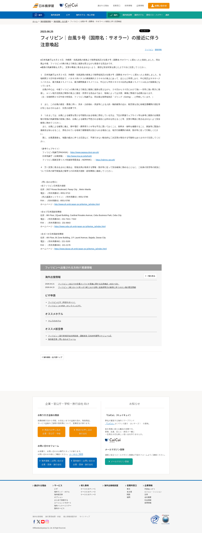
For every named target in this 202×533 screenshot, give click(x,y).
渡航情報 (158, 50)
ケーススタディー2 (88, 492)
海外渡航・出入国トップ (52, 357)
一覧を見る (151, 276)
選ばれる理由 (103, 5)
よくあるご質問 (76, 454)
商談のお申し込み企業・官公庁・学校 (51, 432)
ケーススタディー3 (88, 495)
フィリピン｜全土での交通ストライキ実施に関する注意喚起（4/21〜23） (88, 284)
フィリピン (149, 50)
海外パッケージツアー (62, 506)
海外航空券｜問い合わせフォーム (62, 339)
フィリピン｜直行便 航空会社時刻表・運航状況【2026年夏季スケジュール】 (80, 336)
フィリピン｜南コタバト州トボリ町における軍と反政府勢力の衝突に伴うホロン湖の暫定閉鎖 (97, 287)
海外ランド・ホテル (62, 492)
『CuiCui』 (110, 423)
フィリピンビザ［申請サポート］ (62, 302)
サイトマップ (85, 517)
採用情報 (128, 5)
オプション (58, 497)
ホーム (35, 21)
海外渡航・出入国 (60, 21)
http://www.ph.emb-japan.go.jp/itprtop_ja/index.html (77, 204)
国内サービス (59, 508)
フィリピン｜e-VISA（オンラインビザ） (65, 306)
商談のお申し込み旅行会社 (84, 432)
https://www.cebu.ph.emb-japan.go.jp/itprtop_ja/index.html (80, 226)
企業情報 (140, 5)
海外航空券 (58, 495)
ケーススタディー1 (88, 489)
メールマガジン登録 (120, 461)
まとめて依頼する (61, 500)
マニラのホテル (54, 321)
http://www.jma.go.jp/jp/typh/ (79, 156)
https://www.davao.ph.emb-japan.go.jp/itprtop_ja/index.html (80, 249)
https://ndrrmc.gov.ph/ (105, 160)
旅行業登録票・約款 (53, 517)
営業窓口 (116, 5)
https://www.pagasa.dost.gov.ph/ (84, 152)
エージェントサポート (62, 503)
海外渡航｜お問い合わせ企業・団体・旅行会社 (52, 463)
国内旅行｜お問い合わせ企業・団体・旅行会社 (84, 463)
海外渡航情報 (46, 21)
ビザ (56, 489)
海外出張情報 (38, 517)
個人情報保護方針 (70, 517)
